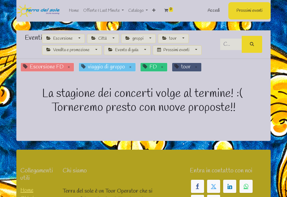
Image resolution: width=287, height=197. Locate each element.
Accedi (214, 10)
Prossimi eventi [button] (173, 50)
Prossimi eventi (249, 10)
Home (26, 190)
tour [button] (169, 38)
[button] (154, 10)
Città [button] (99, 38)
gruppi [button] (134, 38)
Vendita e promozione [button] (68, 50)
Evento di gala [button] (123, 50)
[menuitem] (74, 10)
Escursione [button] (59, 38)
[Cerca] (252, 44)
